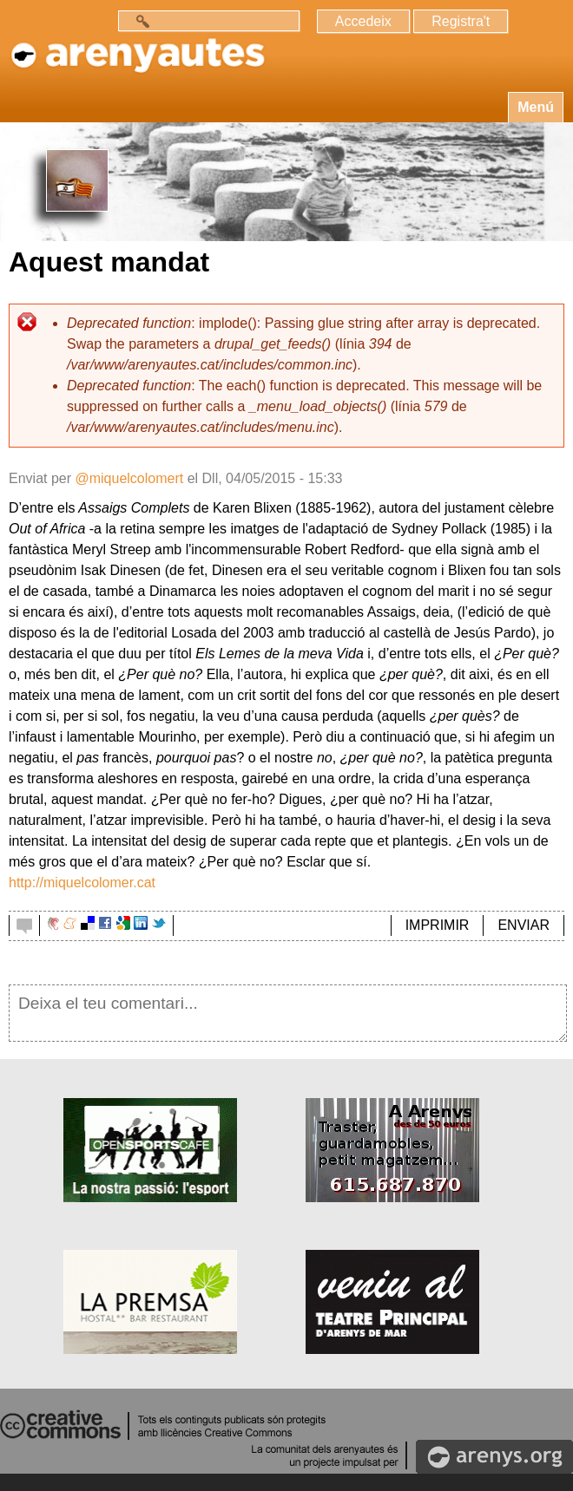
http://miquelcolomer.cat (82, 882)
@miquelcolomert (129, 478)
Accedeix (363, 21)
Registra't (460, 21)
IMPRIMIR (437, 925)
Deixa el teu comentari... (288, 1013)
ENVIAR (523, 925)
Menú (535, 107)
